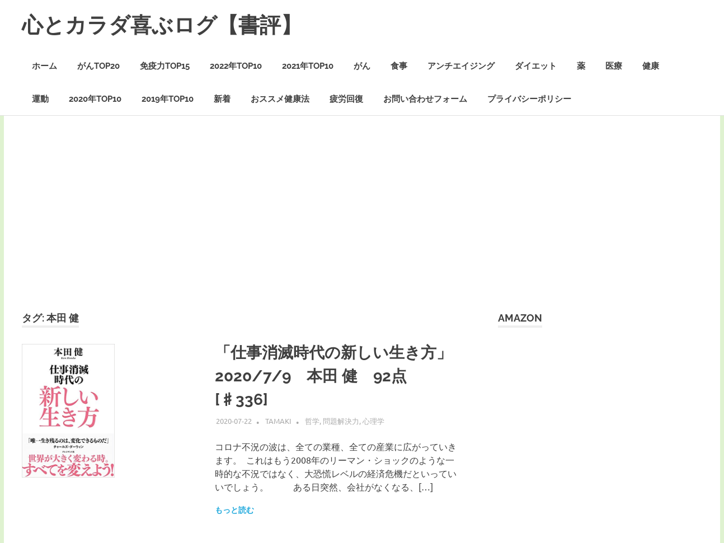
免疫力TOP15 (165, 66)
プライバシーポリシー (529, 99)
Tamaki (278, 421)
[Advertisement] (362, 226)
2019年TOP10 (168, 99)
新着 (222, 99)
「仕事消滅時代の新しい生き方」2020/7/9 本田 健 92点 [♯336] (333, 376)
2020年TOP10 (95, 99)
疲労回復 (346, 99)
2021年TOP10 (307, 66)
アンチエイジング (461, 66)
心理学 (373, 421)
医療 (613, 66)
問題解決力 (341, 421)
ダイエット (536, 66)
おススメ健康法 (280, 99)
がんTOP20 (98, 66)
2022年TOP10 (236, 66)
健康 (650, 66)
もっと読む (234, 510)
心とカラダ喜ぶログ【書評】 (162, 24)
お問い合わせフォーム (425, 99)
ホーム (44, 66)
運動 (40, 99)
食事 (399, 66)
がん (362, 66)
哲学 (312, 421)
